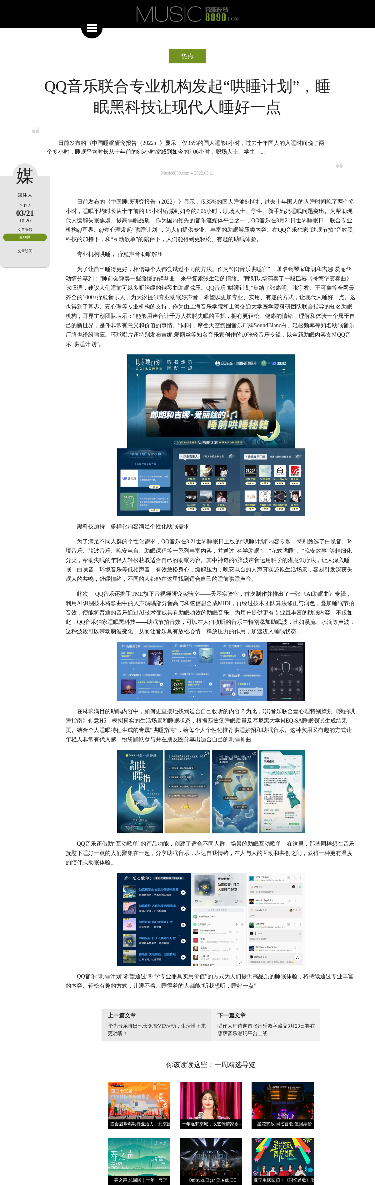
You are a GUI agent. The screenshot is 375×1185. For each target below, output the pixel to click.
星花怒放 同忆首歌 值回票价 (284, 1124)
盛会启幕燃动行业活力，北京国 (140, 1124)
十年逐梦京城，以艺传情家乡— (212, 1124)
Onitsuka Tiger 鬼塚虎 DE (212, 1180)
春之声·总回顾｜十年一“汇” (140, 1180)
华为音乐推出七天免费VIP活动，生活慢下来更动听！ (157, 1029)
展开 (91, 27)
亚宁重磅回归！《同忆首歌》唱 (284, 1180)
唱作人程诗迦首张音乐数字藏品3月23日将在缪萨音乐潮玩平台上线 (266, 1029)
